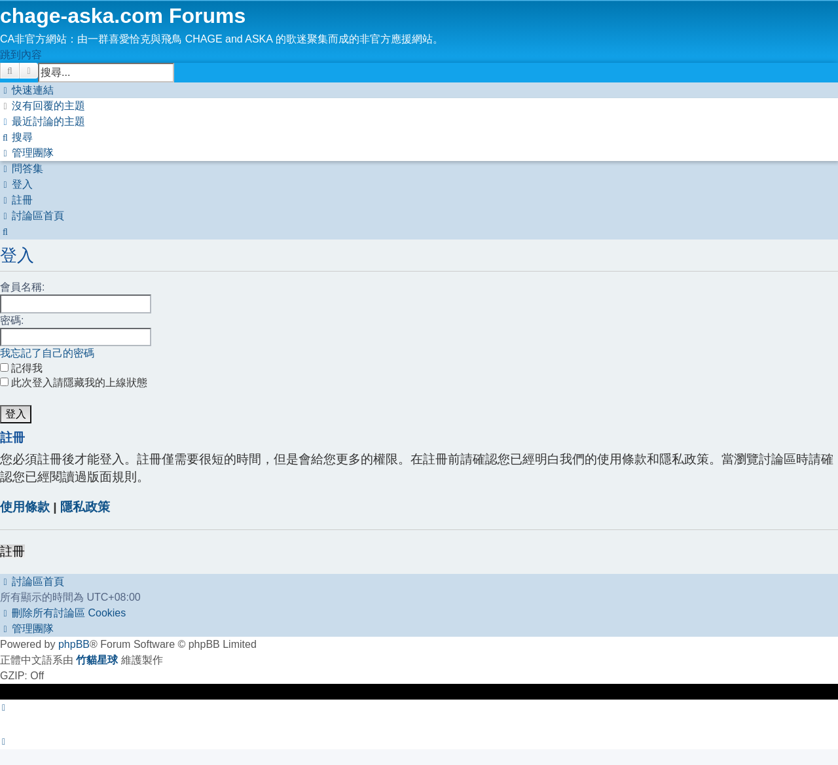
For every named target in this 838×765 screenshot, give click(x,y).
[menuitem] (42, 105)
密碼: (12, 320)
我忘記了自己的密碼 (47, 353)
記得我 (21, 368)
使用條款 (25, 507)
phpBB (74, 644)
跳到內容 (21, 54)
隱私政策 (85, 507)
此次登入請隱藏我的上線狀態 (73, 382)
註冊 (12, 551)
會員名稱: (22, 287)
